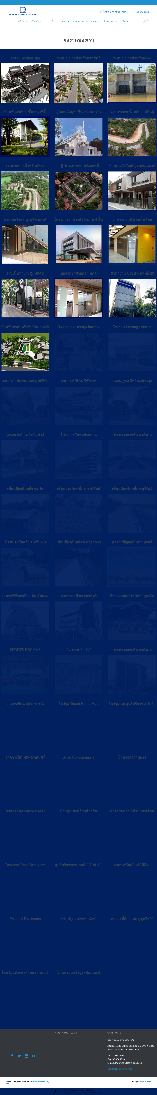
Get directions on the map (119, 1069)
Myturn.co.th (146, 1082)
